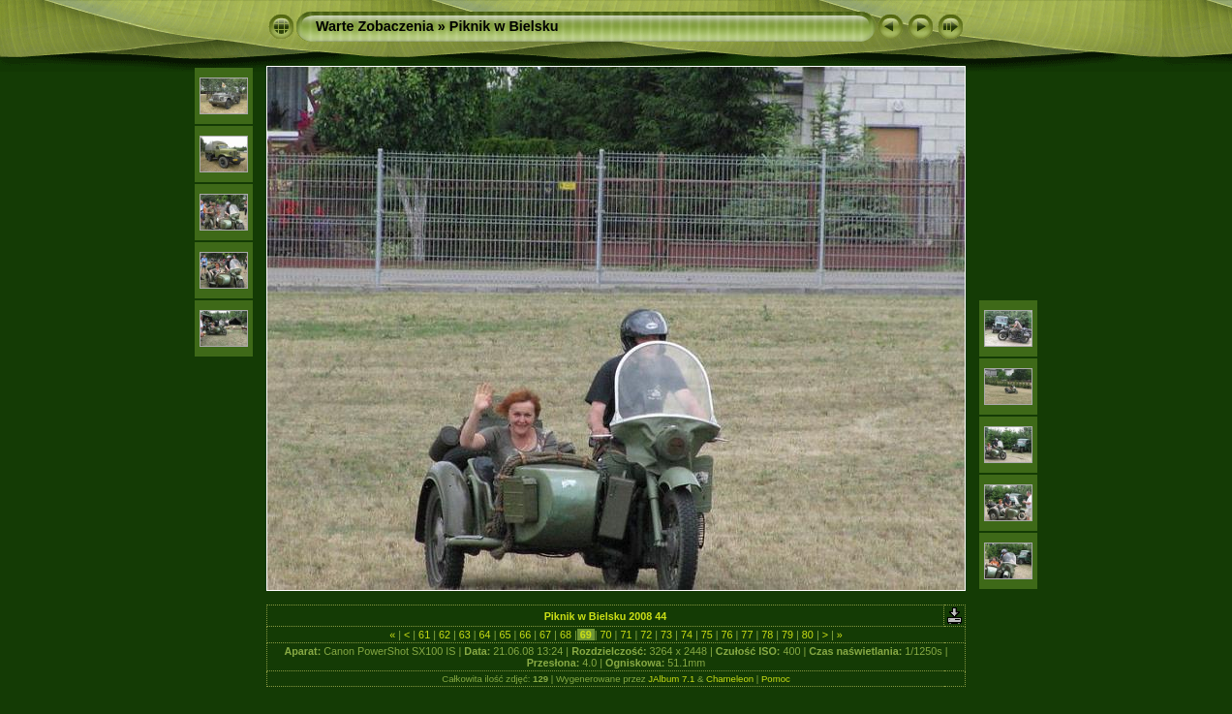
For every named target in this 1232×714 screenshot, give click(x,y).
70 (606, 634)
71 (625, 634)
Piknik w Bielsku (504, 26)
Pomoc (775, 678)
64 (485, 634)
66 (525, 634)
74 (686, 634)
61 (424, 634)
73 (666, 634)
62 (444, 634)
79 (787, 634)
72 (646, 634)
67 (545, 634)
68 (565, 634)
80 (807, 634)
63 (465, 634)
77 (746, 634)
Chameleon (730, 678)
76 (727, 634)
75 (707, 634)
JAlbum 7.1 (671, 678)
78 (767, 634)
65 (504, 634)
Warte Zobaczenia (375, 26)
